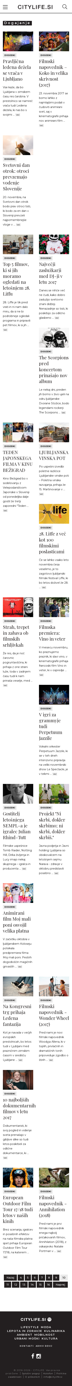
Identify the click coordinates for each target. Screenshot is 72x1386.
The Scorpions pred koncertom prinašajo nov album (54, 369)
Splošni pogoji (31, 1373)
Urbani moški (27, 1338)
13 (23, 1284)
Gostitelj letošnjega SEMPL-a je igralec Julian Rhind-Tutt (17, 825)
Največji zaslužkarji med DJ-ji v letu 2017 (50, 273)
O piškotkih (32, 1376)
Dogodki (9, 55)
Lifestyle (30, 1327)
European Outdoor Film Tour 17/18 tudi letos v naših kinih (18, 1209)
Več (18, 115)
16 (48, 1284)
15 (40, 1284)
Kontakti (27, 1346)
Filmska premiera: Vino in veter (52, 633)
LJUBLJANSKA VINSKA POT (53, 455)
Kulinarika (54, 1331)
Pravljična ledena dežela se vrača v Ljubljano (17, 70)
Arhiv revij (44, 1346)
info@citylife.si (52, 1376)
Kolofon (48, 1373)
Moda (46, 1327)
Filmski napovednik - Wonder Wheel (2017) (54, 1015)
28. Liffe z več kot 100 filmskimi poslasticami (52, 542)
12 (15, 1284)
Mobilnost (44, 1334)
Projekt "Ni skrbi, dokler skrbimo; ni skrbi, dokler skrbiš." (52, 825)
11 (8, 1284)
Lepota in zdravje (24, 1331)
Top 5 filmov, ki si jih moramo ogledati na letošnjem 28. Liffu (16, 279)
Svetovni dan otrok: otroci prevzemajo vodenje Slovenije (16, 177)
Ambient (24, 1334)
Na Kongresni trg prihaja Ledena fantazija (17, 1015)
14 (32, 1284)
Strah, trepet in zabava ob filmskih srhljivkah (16, 636)
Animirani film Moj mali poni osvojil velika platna (17, 922)
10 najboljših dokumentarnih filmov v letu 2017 (19, 1108)
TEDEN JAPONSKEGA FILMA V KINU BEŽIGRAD (18, 461)
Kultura (50, 1338)
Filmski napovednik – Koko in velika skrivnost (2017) (53, 73)
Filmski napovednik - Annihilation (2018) (53, 1206)
